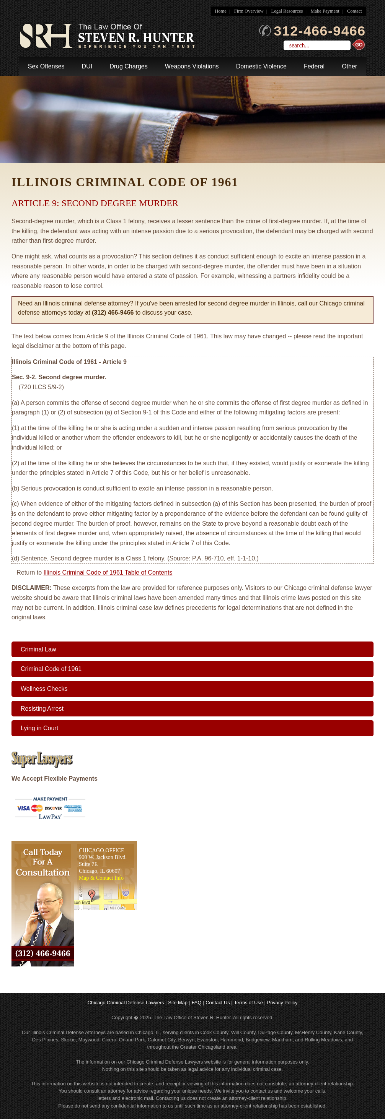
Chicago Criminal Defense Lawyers (126, 1002)
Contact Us (218, 1002)
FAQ (197, 1002)
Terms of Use (248, 1002)
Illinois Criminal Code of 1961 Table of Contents (108, 572)
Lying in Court (39, 728)
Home (221, 11)
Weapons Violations (192, 66)
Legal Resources (287, 11)
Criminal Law (38, 649)
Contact (354, 11)
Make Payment (324, 11)
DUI (87, 66)
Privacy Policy (282, 1002)
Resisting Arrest (42, 708)
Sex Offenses (46, 66)
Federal (314, 66)
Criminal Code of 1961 (51, 669)
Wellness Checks (44, 688)
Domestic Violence (261, 66)
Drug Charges (128, 66)
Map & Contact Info (101, 878)
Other (349, 66)
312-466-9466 (312, 31)
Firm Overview (249, 11)
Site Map (178, 1002)
